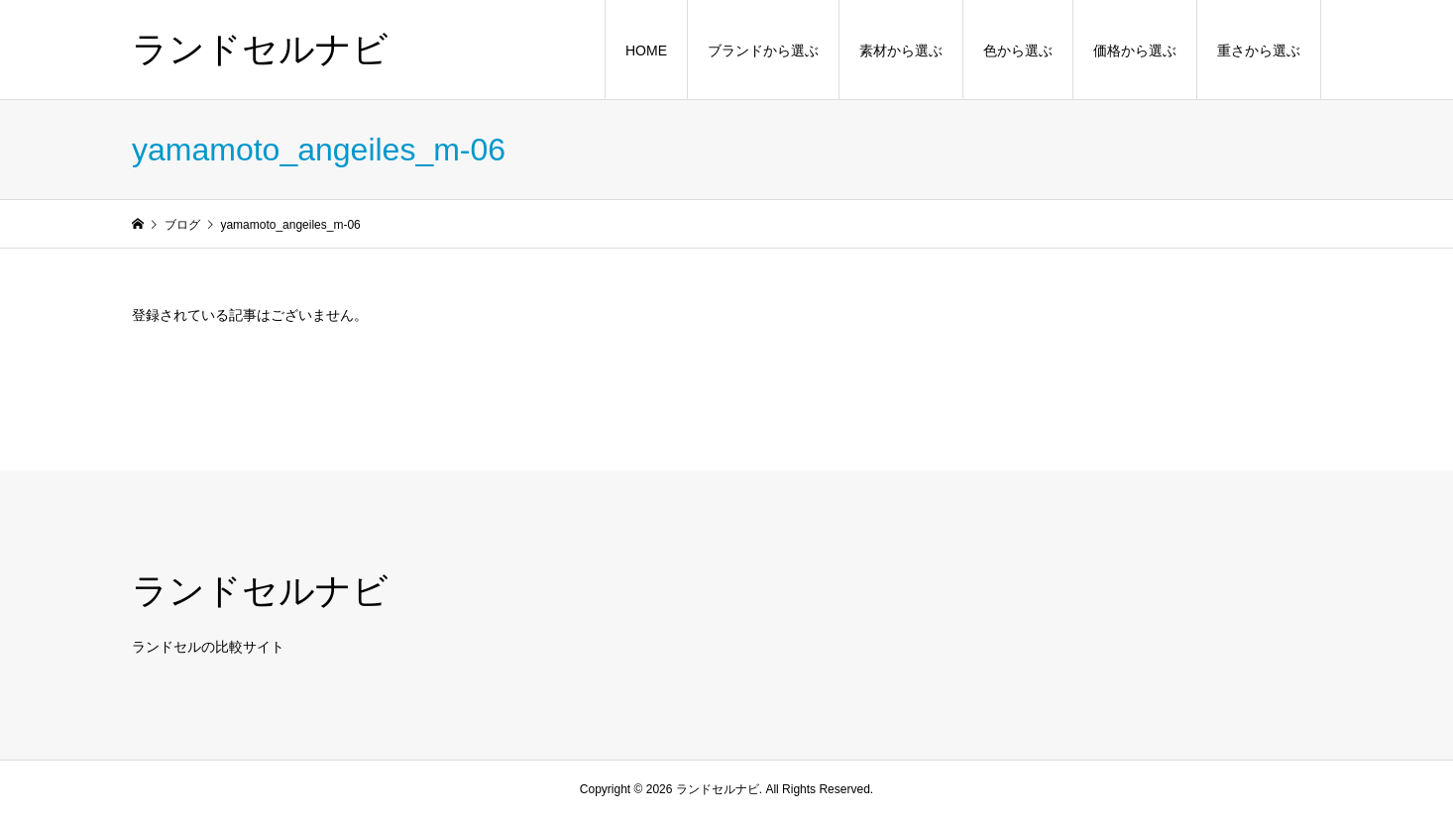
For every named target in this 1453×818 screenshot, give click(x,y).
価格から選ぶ (1134, 50)
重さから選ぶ (1258, 50)
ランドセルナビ (260, 49)
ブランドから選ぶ (763, 50)
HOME (646, 50)
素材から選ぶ (901, 50)
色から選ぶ (1018, 50)
